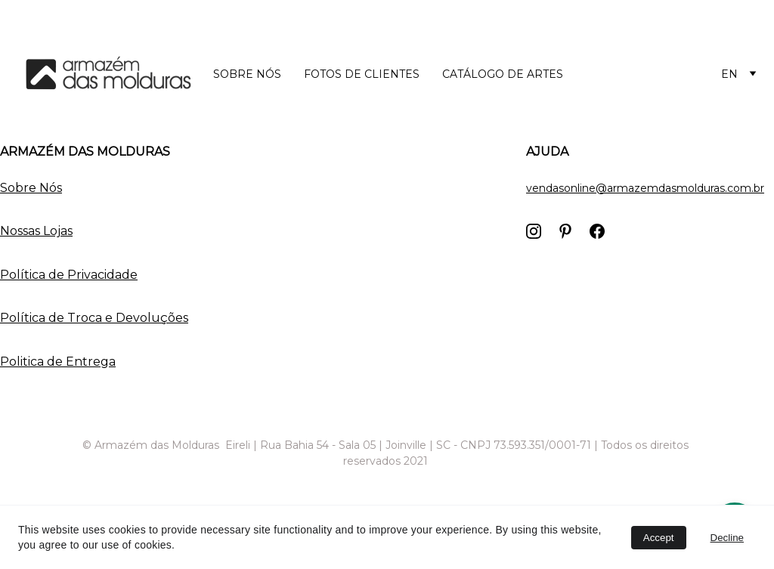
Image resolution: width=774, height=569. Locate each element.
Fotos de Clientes (362, 74)
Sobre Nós (31, 188)
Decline (727, 537)
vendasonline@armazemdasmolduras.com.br (645, 188)
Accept (658, 537)
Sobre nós (247, 74)
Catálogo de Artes (502, 74)
